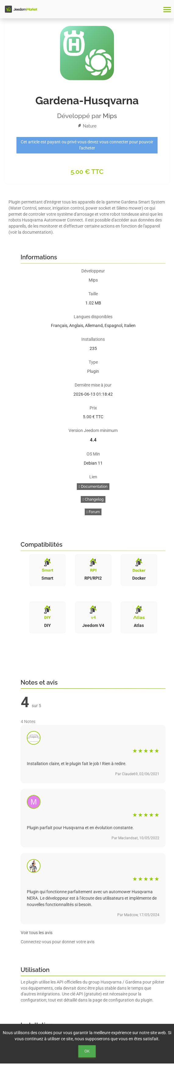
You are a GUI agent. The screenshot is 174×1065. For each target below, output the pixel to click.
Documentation (93, 486)
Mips (110, 116)
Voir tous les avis (36, 932)
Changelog (93, 499)
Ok (87, 1051)
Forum (93, 512)
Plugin (93, 371)
